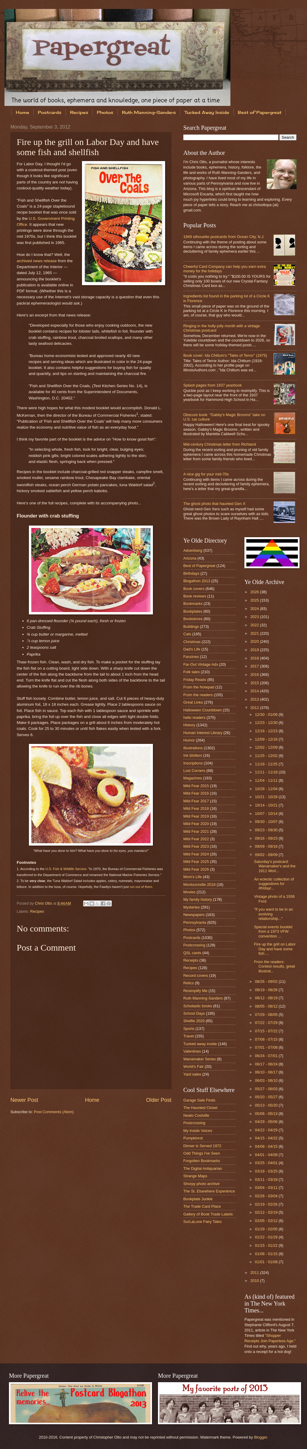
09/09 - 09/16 (266, 846)
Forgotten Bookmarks (201, 1160)
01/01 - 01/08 (266, 1262)
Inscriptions (193, 763)
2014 (255, 691)
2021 (255, 633)
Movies (189, 892)
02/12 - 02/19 (266, 1212)
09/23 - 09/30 (266, 830)
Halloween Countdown (202, 710)
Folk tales (191, 672)
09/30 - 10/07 (266, 821)
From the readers (198, 695)
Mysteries (191, 907)
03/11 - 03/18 (266, 1179)
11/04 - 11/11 (266, 780)
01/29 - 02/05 (266, 1229)
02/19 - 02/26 (266, 1204)
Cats (187, 634)
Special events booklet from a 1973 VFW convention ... (273, 931)
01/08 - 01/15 (266, 1254)
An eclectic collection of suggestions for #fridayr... (274, 884)
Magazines (192, 778)
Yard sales (192, 1074)
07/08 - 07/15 (266, 1039)
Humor (189, 740)
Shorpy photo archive (201, 1183)
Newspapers (194, 914)
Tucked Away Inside (206, 112)
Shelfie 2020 (194, 1021)
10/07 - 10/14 (266, 813)
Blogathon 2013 (196, 581)
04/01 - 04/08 (266, 1155)
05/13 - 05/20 (266, 1105)
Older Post (158, 1100)
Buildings (191, 626)
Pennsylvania (194, 922)
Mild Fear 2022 (196, 839)
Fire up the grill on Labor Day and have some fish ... (275, 949)
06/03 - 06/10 (266, 1080)
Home (22, 112)
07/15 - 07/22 (266, 1031)
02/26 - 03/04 (266, 1196)
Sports (188, 1028)
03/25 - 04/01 (266, 1163)
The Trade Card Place (202, 1206)
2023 (255, 616)
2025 (255, 600)
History (189, 725)
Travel (188, 1036)
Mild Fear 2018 (196, 808)
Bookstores (192, 619)
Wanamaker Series (199, 1059)
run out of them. (141, 887)
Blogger (260, 1437)
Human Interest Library (202, 732)
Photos (105, 112)
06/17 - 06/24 (266, 1064)
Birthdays (191, 573)
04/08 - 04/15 (266, 1146)
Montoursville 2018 (199, 884)
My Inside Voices (197, 1130)
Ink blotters (192, 755)
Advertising (192, 550)
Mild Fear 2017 (196, 801)
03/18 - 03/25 (266, 1171)
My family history (197, 899)
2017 (255, 666)
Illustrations (193, 748)
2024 (255, 608)
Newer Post (24, 1100)
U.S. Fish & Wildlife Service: (66, 869)
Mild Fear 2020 (196, 823)
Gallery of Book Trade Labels (208, 1214)
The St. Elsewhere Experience (209, 1191)
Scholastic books (197, 1006)
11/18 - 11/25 (266, 764)
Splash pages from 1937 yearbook (212, 385)
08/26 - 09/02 (266, 981)
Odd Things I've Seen (201, 1153)
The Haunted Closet (200, 1107)
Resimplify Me (195, 990)
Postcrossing (194, 945)
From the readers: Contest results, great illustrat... (274, 966)
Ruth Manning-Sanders (149, 112)
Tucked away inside (200, 1044)
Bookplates (192, 611)
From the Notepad (198, 687)
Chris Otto (44, 903)
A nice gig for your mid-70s (206, 474)
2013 (255, 699)
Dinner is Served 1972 (202, 1146)
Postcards (49, 112)
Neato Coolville (196, 1115)
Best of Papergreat (199, 565)
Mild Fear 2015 (196, 786)
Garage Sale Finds (199, 1100)
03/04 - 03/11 (266, 1187)
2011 (255, 1272)
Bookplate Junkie (198, 1199)
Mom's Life (192, 877)
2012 (255, 707)
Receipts (190, 960)
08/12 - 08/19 (266, 998)
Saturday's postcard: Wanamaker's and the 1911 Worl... (274, 866)
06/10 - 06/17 (266, 1072)
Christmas (192, 641)
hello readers (194, 717)
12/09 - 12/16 (266, 739)
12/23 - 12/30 (266, 722)
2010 (255, 1280)
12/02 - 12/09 (266, 747)
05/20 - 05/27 (266, 1097)
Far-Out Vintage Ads (200, 664)
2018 (255, 658)
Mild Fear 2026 (196, 869)
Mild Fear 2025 (196, 861)
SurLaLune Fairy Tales (202, 1221)
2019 (255, 650)
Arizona (189, 558)
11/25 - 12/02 (266, 755)
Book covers (193, 588)
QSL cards (192, 953)
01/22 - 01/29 (266, 1237)
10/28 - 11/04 (266, 789)
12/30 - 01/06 (266, 714)
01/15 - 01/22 (266, 1245)
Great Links (193, 702)
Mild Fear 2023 (196, 846)
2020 (255, 641)
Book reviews (194, 596)
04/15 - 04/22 (266, 1138)
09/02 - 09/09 (266, 854)
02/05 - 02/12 (266, 1220)
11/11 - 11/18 (266, 772)
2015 (255, 683)
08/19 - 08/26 (266, 990)
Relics (188, 983)
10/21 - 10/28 (266, 797)
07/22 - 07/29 (266, 1022)
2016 (255, 674)
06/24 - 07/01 (266, 1055)
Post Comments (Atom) (54, 1112)
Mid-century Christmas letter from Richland (219, 444)
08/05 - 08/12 (266, 1006)
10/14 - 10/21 (266, 805)
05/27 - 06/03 (266, 1089)
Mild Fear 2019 (196, 816)
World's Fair (193, 1066)
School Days (194, 1013)
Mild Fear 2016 (196, 793)
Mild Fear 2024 (196, 854)
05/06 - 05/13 (266, 1113)
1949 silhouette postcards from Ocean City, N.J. (223, 236)
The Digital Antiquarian (202, 1168)
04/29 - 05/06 (266, 1121)
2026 (255, 592)
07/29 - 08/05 (266, 1014)
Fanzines (191, 656)
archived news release (37, 261)
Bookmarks (192, 603)
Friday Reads (194, 679)
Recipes (79, 112)
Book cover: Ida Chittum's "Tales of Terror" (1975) (225, 355)
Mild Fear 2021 (196, 831)
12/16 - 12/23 (266, 731)
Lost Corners (194, 770)
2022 (255, 625)
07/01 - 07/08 (266, 1047)
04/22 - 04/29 (266, 1130)
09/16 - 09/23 (266, 838)
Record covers (195, 975)
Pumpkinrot (193, 1138)
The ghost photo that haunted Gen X (214, 503)
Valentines (192, 1051)
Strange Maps (195, 1176)
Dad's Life (191, 649)
